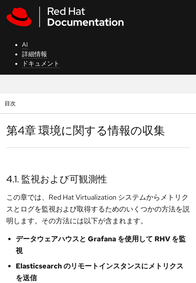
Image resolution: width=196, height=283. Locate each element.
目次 (11, 103)
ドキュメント (41, 63)
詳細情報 (34, 54)
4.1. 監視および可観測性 (56, 179)
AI (25, 44)
